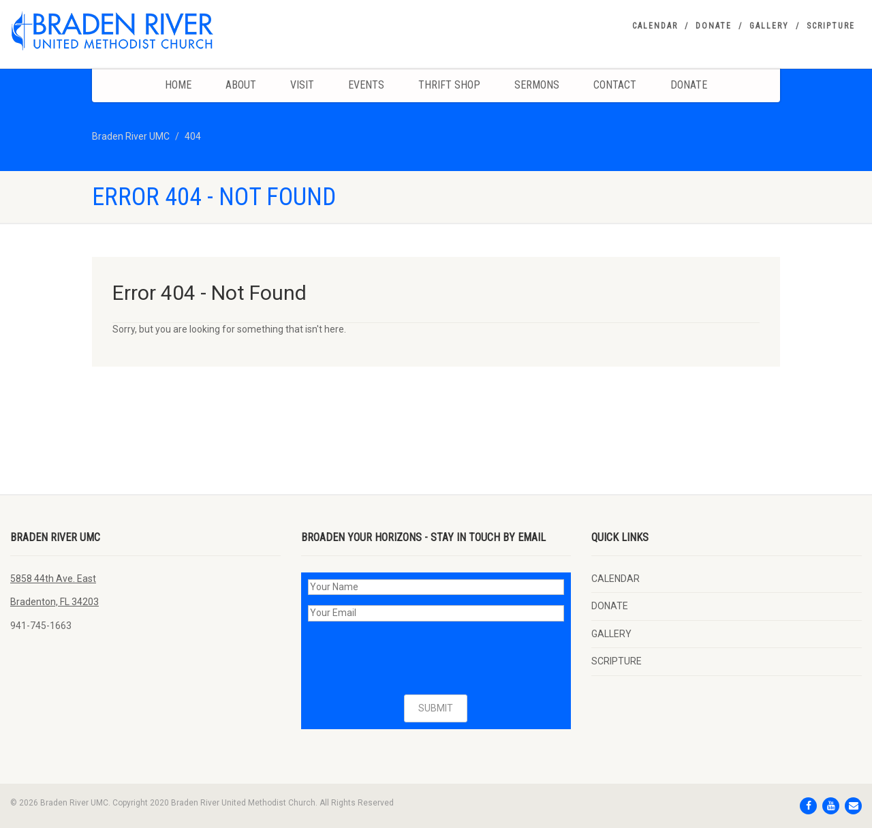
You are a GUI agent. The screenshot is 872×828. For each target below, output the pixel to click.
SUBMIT (435, 708)
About (240, 84)
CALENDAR (655, 26)
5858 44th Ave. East (53, 578)
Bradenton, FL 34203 (54, 601)
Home (178, 84)
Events (366, 84)
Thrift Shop (449, 84)
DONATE (714, 26)
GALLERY (769, 26)
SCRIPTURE (831, 26)
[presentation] (411, 658)
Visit (302, 84)
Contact (614, 84)
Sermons (536, 84)
